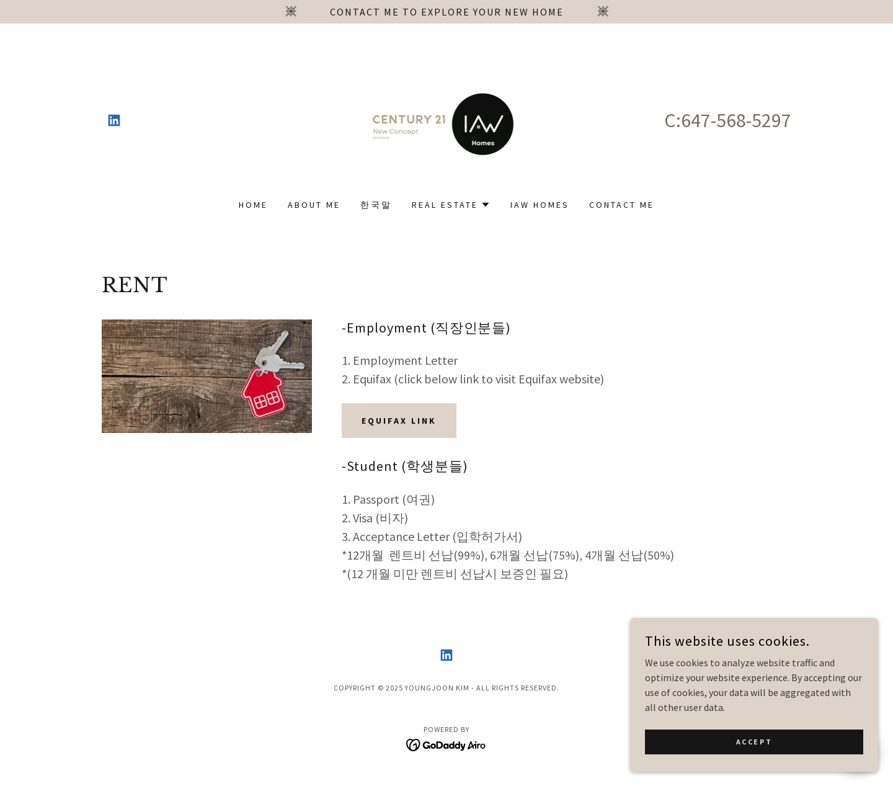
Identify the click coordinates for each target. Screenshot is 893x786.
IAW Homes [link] (539, 204)
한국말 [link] (376, 204)
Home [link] (253, 204)
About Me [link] (314, 204)
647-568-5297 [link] (736, 120)
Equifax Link (399, 420)
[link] (114, 120)
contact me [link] (621, 204)
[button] (451, 204)
